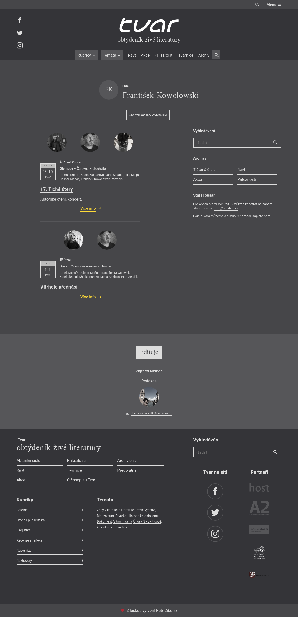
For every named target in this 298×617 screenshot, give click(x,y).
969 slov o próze (109, 527)
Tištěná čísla (204, 169)
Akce (145, 55)
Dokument (104, 521)
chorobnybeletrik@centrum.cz (151, 413)
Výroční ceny (122, 521)
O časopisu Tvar (81, 480)
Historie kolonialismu (143, 516)
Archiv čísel (127, 460)
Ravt (132, 55)
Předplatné (126, 470)
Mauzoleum (105, 516)
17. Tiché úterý (56, 189)
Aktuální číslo (29, 460)
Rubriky (87, 55)
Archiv (203, 55)
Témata (112, 55)
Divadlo (121, 516)
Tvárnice (185, 55)
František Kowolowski (148, 115)
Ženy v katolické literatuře (115, 510)
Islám (126, 527)
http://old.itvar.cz (226, 208)
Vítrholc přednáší (59, 287)
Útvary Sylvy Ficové (147, 521)
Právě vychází (145, 510)
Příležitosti (164, 55)
